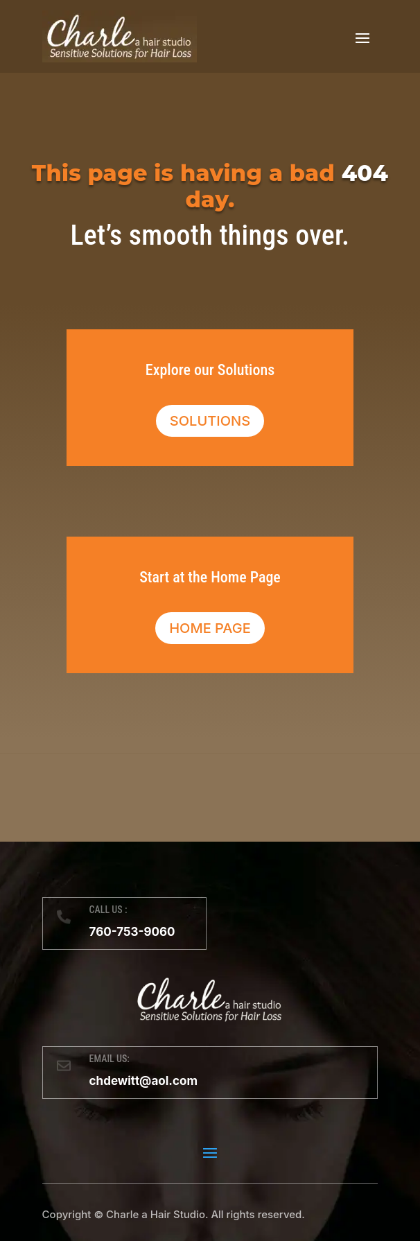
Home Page (210, 628)
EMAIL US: (109, 1058)
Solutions (210, 421)
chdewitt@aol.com (143, 1081)
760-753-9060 (132, 932)
